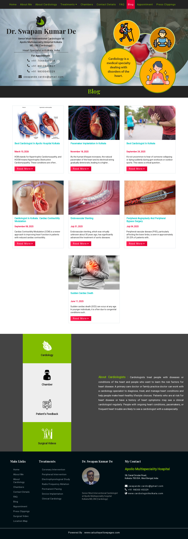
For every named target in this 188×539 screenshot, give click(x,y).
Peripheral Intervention (54, 474)
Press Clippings (166, 4)
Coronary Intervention (53, 469)
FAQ (121, 4)
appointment (145, 4)
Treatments (69, 4)
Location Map (20, 521)
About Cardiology (46, 4)
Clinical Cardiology (52, 499)
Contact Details (106, 4)
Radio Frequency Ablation (55, 484)
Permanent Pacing (52, 489)
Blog (131, 4)
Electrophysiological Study (56, 479)
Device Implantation (52, 494)
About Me (26, 4)
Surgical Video (21, 516)
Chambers (87, 4)
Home (13, 4)
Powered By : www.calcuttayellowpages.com (94, 532)
